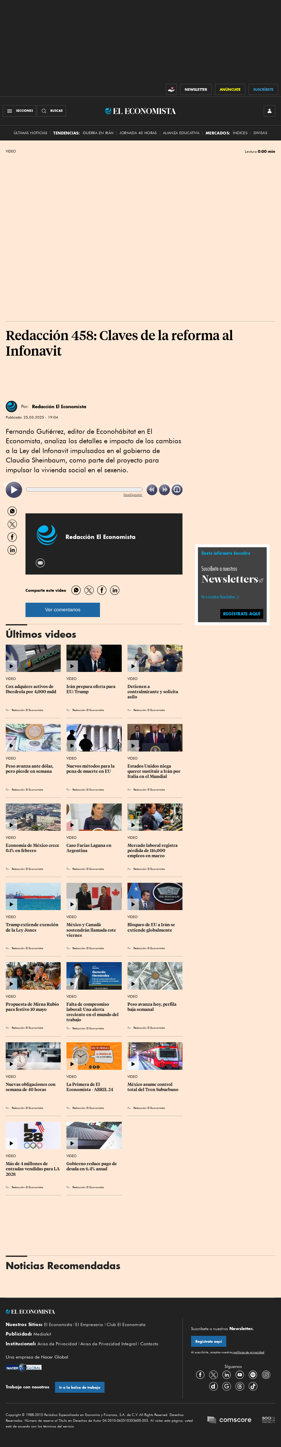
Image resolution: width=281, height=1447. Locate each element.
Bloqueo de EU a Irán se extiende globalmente (151, 927)
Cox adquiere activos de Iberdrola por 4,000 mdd (31, 689)
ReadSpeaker (132, 494)
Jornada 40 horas (138, 133)
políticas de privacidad (248, 1352)
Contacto (149, 1343)
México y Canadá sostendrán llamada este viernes (91, 930)
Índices (240, 133)
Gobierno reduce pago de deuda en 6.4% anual (92, 1166)
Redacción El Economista (59, 406)
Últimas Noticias (30, 133)
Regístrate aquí (208, 1341)
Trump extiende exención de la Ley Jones (32, 927)
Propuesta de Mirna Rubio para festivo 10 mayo (33, 1007)
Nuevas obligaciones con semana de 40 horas (31, 1087)
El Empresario (89, 1324)
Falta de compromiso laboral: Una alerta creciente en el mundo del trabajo (92, 1012)
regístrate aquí (241, 613)
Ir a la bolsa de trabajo (79, 1387)
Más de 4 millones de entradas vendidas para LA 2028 (33, 1169)
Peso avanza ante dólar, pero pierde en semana (30, 769)
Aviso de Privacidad (57, 1343)
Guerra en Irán (98, 133)
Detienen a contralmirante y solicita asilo (153, 692)
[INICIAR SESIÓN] (269, 111)
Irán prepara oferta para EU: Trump (91, 689)
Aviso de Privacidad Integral (108, 1343)
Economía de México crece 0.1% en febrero (33, 848)
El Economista (58, 1324)
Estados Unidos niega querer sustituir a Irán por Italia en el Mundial (154, 771)
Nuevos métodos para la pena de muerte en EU (90, 769)
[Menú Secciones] (19, 111)
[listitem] (14, 490)
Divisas (260, 133)
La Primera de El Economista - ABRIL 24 (89, 1087)
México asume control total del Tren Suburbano (152, 1087)
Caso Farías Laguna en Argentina (89, 848)
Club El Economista (126, 1324)
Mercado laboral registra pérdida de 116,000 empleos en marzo (152, 850)
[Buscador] (51, 111)
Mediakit (42, 1334)
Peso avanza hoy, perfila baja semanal (152, 1007)
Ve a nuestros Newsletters (218, 597)
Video (11, 151)
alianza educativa (181, 133)
